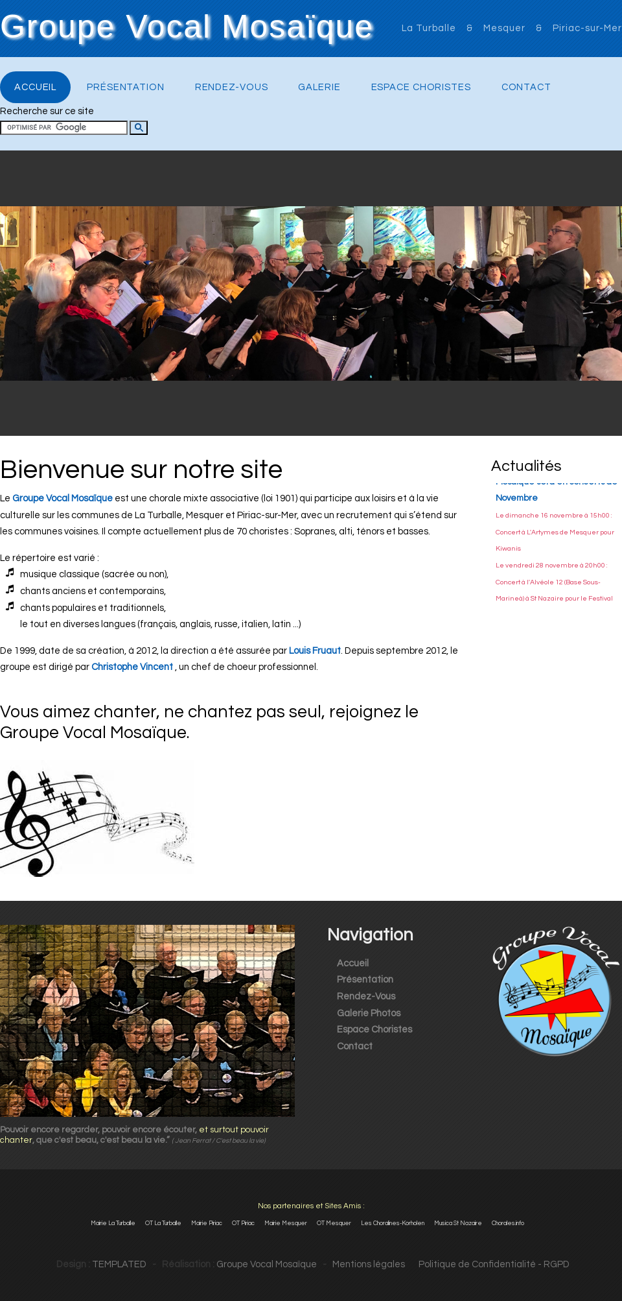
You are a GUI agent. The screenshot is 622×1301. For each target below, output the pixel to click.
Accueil (35, 87)
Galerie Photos (368, 1013)
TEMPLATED (119, 1264)
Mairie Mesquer (285, 1223)
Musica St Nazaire (458, 1223)
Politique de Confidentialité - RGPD (488, 1264)
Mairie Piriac (206, 1223)
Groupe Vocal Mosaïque (187, 27)
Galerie (319, 87)
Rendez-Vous (231, 87)
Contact (526, 87)
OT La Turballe (163, 1223)
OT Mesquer (334, 1223)
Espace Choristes (421, 87)
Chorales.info (508, 1223)
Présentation (126, 87)
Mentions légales (368, 1264)
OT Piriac (243, 1223)
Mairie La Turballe (113, 1223)
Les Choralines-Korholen (392, 1223)
